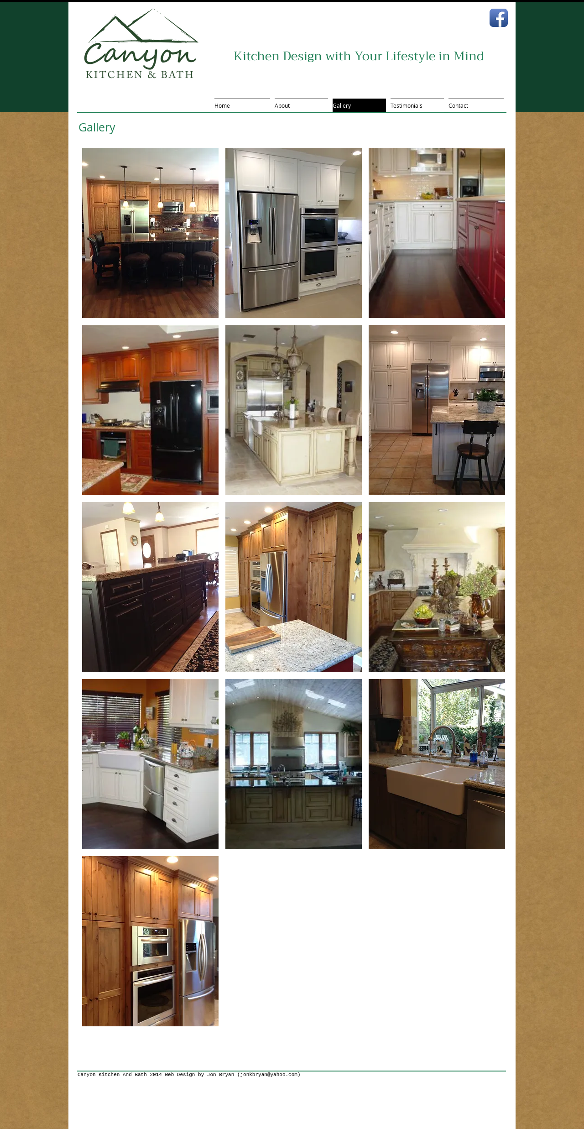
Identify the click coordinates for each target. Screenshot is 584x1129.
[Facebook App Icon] (499, 18)
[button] (150, 233)
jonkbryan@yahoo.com (268, 1074)
